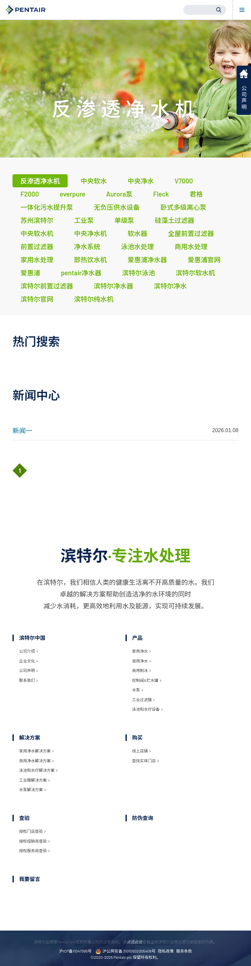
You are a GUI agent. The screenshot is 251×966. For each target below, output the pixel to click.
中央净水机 (90, 233)
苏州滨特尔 (36, 220)
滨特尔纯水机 (93, 299)
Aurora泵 (119, 194)
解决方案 (29, 737)
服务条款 (184, 951)
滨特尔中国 (32, 638)
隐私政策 (166, 951)
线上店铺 (141, 750)
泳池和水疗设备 (147, 709)
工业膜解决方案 (34, 780)
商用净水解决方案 (36, 760)
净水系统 (87, 246)
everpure (72, 194)
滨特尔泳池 (138, 273)
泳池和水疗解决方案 (38, 770)
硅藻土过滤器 (174, 220)
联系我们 (28, 680)
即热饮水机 (90, 259)
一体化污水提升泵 (46, 207)
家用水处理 (36, 259)
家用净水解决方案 (36, 750)
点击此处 (134, 941)
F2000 (29, 194)
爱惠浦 (30, 273)
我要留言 (29, 879)
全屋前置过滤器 (191, 233)
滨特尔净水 (170, 286)
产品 (137, 638)
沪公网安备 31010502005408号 (125, 951)
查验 (24, 818)
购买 (137, 737)
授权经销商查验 (34, 841)
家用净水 (141, 651)
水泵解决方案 (32, 789)
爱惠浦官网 (204, 259)
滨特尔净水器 (113, 286)
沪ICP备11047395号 (75, 951)
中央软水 (93, 181)
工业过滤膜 (143, 699)
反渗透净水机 (40, 181)
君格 (196, 194)
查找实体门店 (145, 760)
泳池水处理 (137, 246)
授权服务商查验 (34, 850)
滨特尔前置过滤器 (46, 286)
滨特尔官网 (36, 299)
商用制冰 (141, 670)
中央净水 (140, 181)
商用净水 (141, 661)
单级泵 (124, 220)
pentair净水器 (81, 273)
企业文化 (28, 661)
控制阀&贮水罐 (146, 680)
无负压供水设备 (117, 207)
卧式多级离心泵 (183, 207)
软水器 (137, 233)
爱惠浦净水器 (147, 259)
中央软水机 (36, 233)
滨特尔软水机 (195, 273)
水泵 (137, 689)
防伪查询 (142, 818)
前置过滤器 (36, 246)
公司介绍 (28, 651)
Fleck (161, 194)
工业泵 (84, 220)
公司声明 (28, 670)
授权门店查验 (32, 831)
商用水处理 (190, 246)
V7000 (183, 181)
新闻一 (22, 430)
